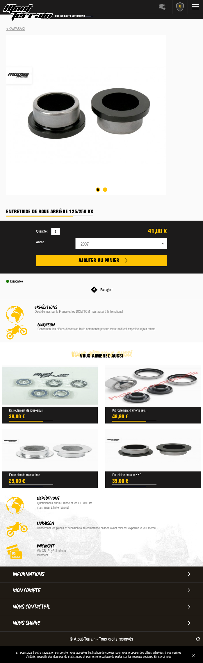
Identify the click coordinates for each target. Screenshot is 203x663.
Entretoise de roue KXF (126, 475)
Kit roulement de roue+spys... (27, 410)
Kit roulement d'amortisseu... (129, 410)
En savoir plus (162, 657)
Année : (41, 242)
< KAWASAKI (15, 28)
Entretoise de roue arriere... (25, 475)
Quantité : (42, 231)
